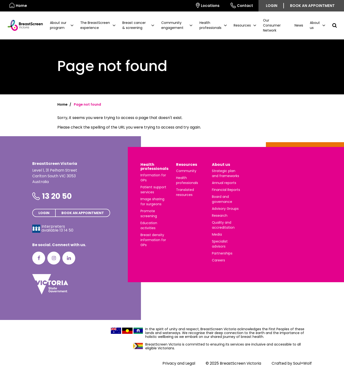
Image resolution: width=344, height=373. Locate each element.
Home (62, 104)
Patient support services (153, 190)
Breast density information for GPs (153, 239)
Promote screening (148, 213)
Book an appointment (312, 5)
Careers (218, 260)
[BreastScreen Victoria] (23, 25)
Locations (208, 5)
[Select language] (184, 5)
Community (186, 170)
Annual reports (224, 182)
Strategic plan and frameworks (225, 173)
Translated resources (185, 192)
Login (271, 5)
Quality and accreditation (223, 225)
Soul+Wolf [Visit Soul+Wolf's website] (302, 363)
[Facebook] (38, 258)
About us (221, 164)
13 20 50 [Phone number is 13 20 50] (57, 196)
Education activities (148, 225)
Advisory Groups (225, 208)
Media (217, 234)
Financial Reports (226, 189)
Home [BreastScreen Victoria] (18, 5)
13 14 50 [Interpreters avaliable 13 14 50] (66, 230)
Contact (242, 5)
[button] (62, 25)
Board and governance (222, 199)
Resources (186, 164)
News (299, 25)
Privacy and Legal (178, 363)
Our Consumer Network (272, 25)
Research (219, 215)
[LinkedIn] (68, 258)
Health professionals (154, 167)
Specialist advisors (220, 244)
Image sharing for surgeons (152, 201)
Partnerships (222, 253)
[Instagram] (53, 258)
